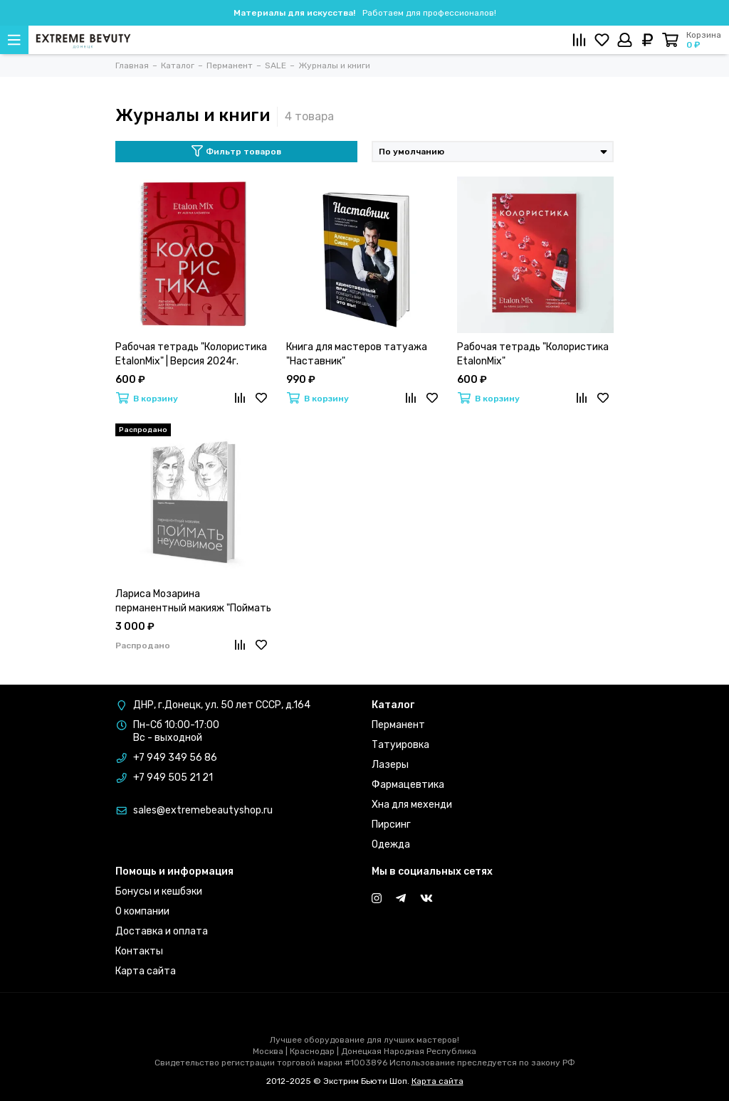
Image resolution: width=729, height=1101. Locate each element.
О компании (142, 911)
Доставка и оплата (161, 931)
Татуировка (400, 745)
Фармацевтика (408, 785)
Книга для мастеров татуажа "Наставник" (356, 354)
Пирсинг (391, 824)
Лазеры (390, 765)
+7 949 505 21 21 (173, 777)
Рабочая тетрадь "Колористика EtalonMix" (533, 354)
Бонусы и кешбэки (158, 891)
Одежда (391, 844)
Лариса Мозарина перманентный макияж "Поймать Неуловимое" (193, 602)
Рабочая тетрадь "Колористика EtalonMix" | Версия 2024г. (191, 354)
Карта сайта (145, 971)
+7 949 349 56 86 (175, 758)
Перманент (398, 725)
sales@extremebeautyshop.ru (203, 810)
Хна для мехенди (412, 805)
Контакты (139, 951)
